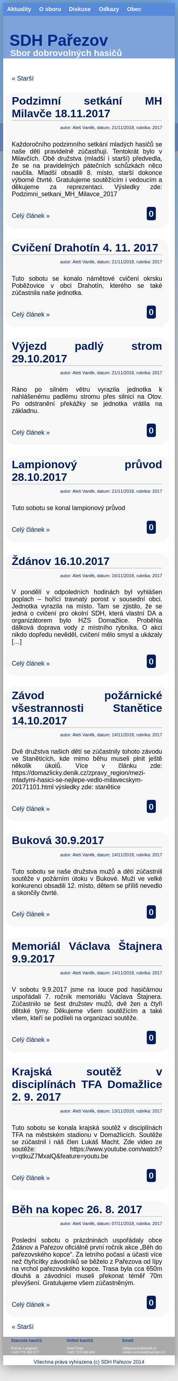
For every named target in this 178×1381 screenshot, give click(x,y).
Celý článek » (31, 215)
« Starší (23, 78)
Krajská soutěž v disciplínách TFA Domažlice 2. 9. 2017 (87, 1084)
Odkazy (109, 9)
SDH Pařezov (58, 40)
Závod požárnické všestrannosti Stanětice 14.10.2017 (87, 708)
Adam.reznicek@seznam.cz (143, 1352)
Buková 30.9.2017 (58, 840)
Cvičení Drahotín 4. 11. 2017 (85, 248)
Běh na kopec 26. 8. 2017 (77, 1209)
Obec (134, 9)
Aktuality (19, 9)
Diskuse (80, 9)
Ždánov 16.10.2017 (61, 561)
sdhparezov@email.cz (139, 1348)
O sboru (50, 9)
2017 (157, 127)
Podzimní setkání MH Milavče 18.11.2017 (87, 107)
